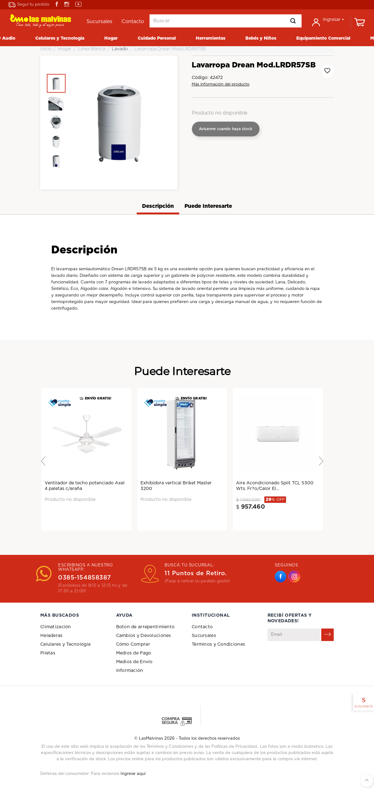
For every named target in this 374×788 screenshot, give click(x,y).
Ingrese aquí (133, 774)
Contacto (202, 627)
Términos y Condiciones (218, 644)
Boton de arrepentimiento (145, 627)
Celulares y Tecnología (65, 644)
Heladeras (51, 636)
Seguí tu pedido (28, 4)
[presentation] (315, 656)
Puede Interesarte (208, 206)
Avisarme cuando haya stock (225, 129)
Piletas (47, 653)
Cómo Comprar (133, 644)
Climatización (55, 627)
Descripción (158, 206)
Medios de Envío (134, 662)
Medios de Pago (133, 653)
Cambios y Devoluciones (143, 636)
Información (129, 670)
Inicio (46, 49)
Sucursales (204, 636)
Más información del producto (220, 84)
